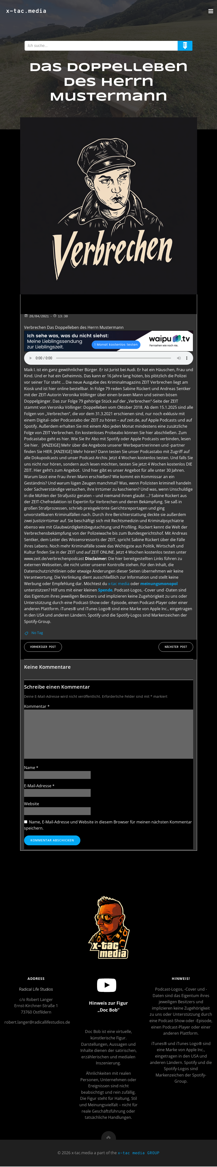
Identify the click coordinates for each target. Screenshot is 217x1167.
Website (31, 804)
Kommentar (37, 706)
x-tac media (119, 583)
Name (31, 768)
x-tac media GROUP (138, 1154)
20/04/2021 (36, 316)
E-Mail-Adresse (39, 785)
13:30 (60, 316)
